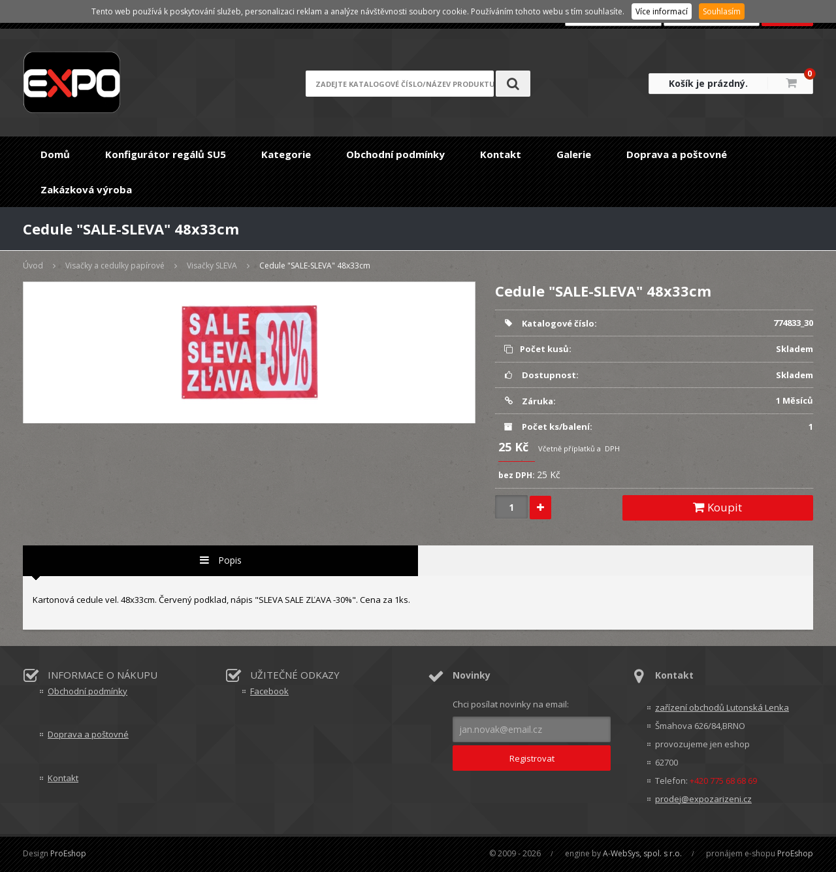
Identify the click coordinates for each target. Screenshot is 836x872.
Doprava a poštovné (676, 154)
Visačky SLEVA (212, 265)
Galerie (573, 154)
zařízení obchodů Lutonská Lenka (722, 707)
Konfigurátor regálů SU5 (165, 154)
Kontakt (500, 154)
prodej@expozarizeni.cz (703, 799)
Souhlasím (722, 11)
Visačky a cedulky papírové (115, 265)
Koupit (717, 507)
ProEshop (68, 853)
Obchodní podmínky (395, 154)
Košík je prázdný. (708, 83)
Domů (55, 154)
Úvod (33, 265)
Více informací (661, 11)
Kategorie (286, 154)
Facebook (269, 691)
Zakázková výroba (86, 189)
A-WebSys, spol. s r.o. (642, 853)
